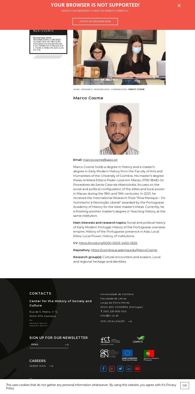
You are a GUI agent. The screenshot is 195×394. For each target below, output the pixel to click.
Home (76, 89)
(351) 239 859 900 (113, 311)
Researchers (101, 89)
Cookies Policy (38, 326)
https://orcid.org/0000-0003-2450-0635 (108, 243)
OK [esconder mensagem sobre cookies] (185, 385)
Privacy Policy (38, 323)
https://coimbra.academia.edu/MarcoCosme (124, 250)
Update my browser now (95, 21)
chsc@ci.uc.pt (109, 315)
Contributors (119, 89)
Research (87, 89)
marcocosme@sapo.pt (100, 160)
